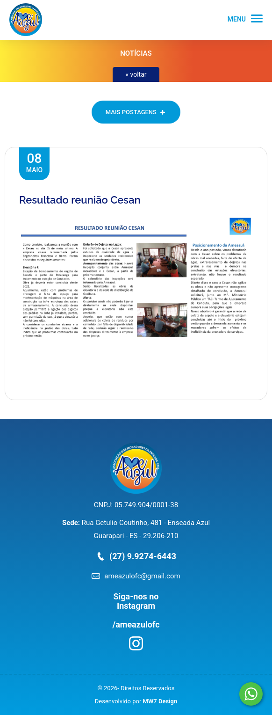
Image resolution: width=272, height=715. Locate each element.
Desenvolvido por (136, 701)
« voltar (135, 74)
